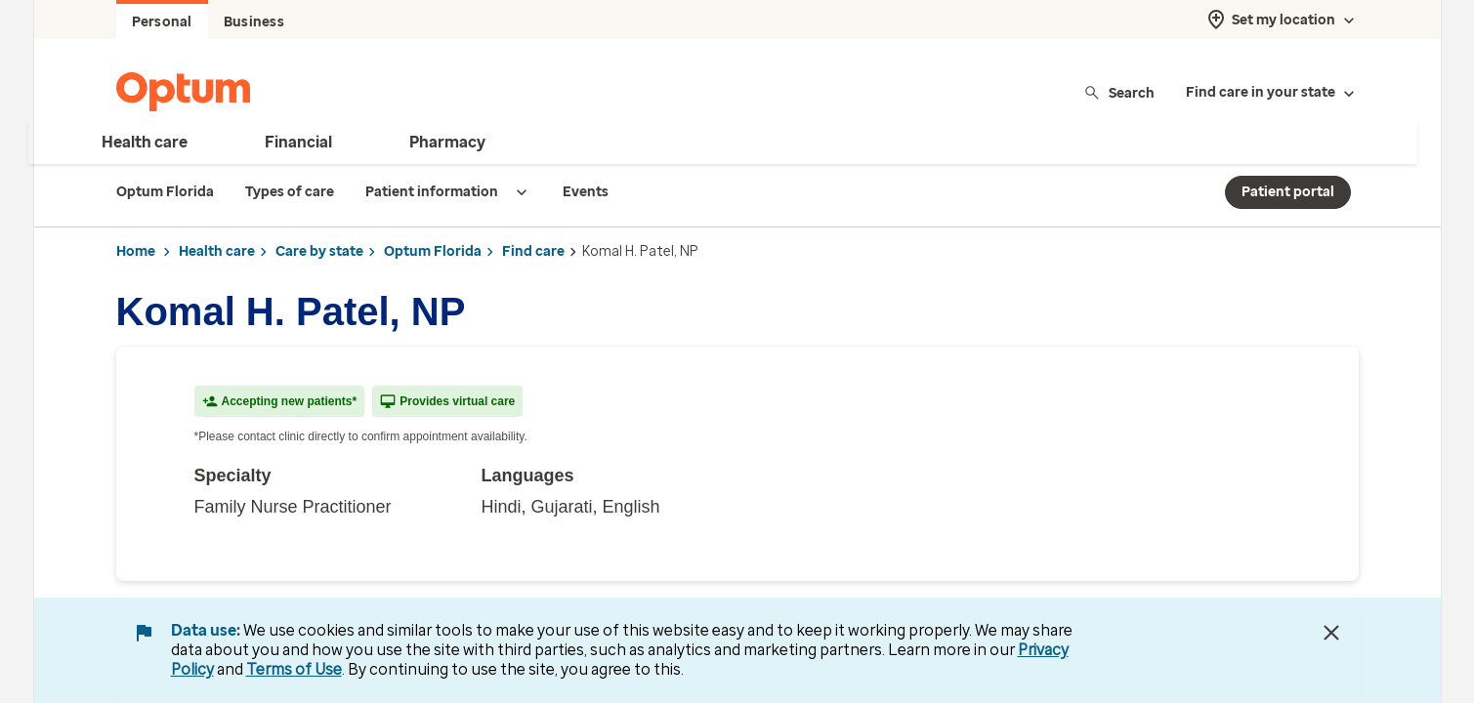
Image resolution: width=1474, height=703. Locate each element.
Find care (533, 251)
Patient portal (1288, 192)
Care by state (319, 251)
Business (254, 22)
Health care (217, 251)
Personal (162, 22)
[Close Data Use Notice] (1331, 632)
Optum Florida (433, 251)
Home (135, 251)
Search (1119, 92)
